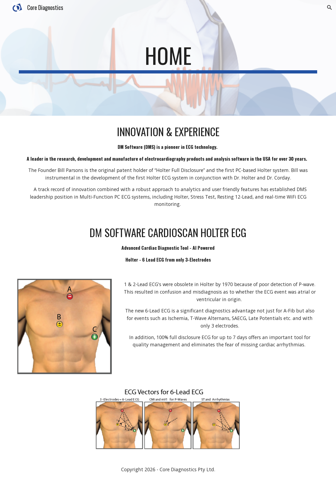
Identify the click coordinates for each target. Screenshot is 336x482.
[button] (329, 7)
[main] (168, 58)
